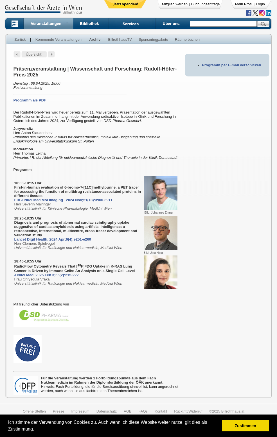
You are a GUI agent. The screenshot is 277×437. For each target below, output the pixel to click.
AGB (127, 411)
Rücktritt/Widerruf (188, 411)
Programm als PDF (29, 100)
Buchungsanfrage (205, 4)
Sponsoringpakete (153, 39)
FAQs (143, 411)
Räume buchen (187, 39)
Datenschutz (106, 411)
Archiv (94, 39)
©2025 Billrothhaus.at (227, 411)
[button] (36, 430)
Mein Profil (243, 4)
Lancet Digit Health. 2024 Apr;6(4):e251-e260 (52, 239)
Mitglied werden (175, 4)
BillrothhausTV (120, 39)
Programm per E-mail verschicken (231, 65)
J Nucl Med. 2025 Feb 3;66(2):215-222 (46, 275)
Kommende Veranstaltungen (58, 39)
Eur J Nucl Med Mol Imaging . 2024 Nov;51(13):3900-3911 (63, 200)
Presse (58, 411)
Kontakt (161, 411)
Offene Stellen (34, 411)
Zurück (20, 39)
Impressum (80, 411)
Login (260, 4)
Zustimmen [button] (245, 426)
